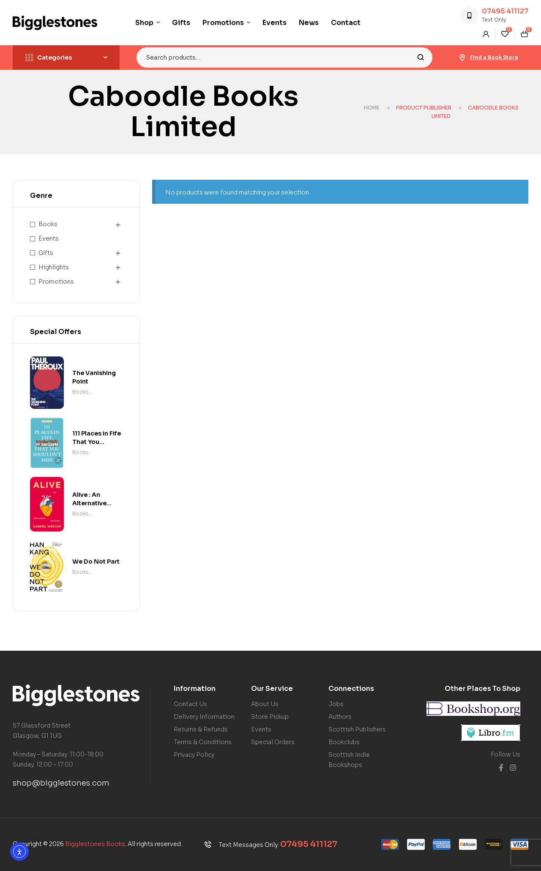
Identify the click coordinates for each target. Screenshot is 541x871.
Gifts (45, 253)
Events (48, 238)
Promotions (56, 281)
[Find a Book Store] (462, 57)
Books (47, 224)
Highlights (53, 267)
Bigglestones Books (95, 844)
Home (372, 107)
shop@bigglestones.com (61, 783)
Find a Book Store (494, 57)
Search (420, 57)
